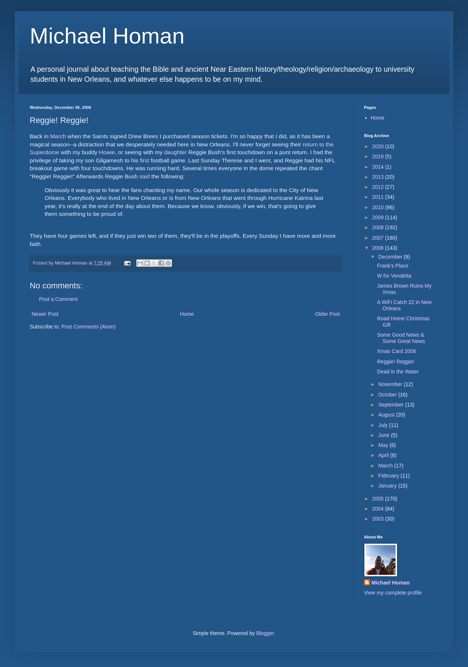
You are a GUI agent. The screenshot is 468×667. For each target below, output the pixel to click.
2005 (378, 499)
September (391, 405)
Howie (107, 152)
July (383, 425)
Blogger (265, 633)
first (144, 160)
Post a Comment (58, 299)
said (144, 176)
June (384, 435)
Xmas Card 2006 (396, 351)
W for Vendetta (394, 276)
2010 (378, 207)
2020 (378, 146)
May (383, 445)
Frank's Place (392, 266)
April (384, 455)
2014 (378, 167)
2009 (378, 217)
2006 (378, 248)
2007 (378, 238)
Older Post (327, 314)
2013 (378, 177)
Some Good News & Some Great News (401, 338)
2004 (378, 509)
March (58, 136)
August (387, 415)
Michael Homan (107, 35)
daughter (175, 152)
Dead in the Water (398, 372)
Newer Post (45, 314)
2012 (378, 187)
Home (187, 314)
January (388, 486)
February (389, 476)
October (388, 395)
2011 (378, 197)
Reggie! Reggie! (395, 362)
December (390, 257)
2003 (378, 519)
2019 (378, 156)
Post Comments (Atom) (89, 327)
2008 (378, 227)
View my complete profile (393, 593)
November (390, 384)
